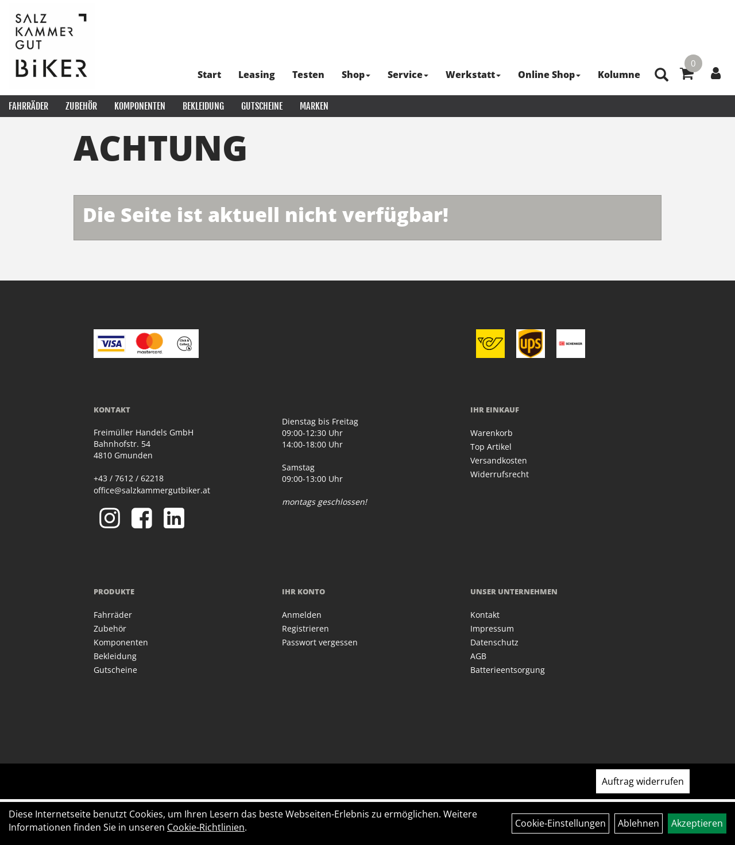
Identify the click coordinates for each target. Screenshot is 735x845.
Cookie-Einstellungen (560, 823)
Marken (314, 106)
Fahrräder (28, 106)
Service (408, 74)
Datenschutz (494, 642)
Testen (308, 74)
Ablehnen (638, 823)
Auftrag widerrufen (643, 781)
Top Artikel (491, 446)
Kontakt (485, 614)
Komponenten (139, 106)
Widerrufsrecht (499, 474)
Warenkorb (491, 432)
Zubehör (81, 106)
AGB (478, 656)
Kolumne (619, 74)
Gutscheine (262, 106)
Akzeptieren (697, 823)
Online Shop (549, 74)
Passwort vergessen (320, 642)
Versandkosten (498, 460)
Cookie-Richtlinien (206, 827)
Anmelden (302, 614)
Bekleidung (203, 106)
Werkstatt (473, 74)
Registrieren (305, 628)
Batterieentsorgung (507, 669)
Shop (356, 74)
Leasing (256, 74)
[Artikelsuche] (661, 75)
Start (209, 74)
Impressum (492, 628)
